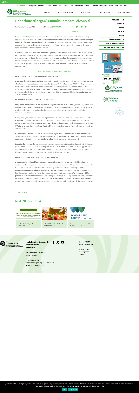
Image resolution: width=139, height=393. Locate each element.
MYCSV (120, 24)
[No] (136, 387)
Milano (88, 6)
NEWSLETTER (118, 20)
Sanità (25, 192)
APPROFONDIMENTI (115, 43)
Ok (64, 390)
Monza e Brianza (100, 6)
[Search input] (69, 2)
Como (49, 6)
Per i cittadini (86, 12)
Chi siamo (47, 12)
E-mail (81, 27)
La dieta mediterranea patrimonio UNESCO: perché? (53, 225)
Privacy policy (84, 250)
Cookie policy (84, 252)
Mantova (79, 6)
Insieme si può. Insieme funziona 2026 (80, 224)
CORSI (121, 27)
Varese (127, 6)
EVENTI (121, 35)
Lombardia (22, 6)
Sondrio (118, 6)
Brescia (41, 6)
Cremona (57, 6)
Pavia (111, 6)
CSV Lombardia (53, 26)
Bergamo (32, 6)
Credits (81, 254)
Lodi (71, 6)
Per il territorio (104, 12)
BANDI (121, 31)
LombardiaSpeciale (27, 37)
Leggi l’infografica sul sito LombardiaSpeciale (54, 71)
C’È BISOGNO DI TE (115, 39)
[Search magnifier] (137, 2)
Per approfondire (124, 12)
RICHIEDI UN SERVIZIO (114, 47)
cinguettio (77, 27)
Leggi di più (73, 390)
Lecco (65, 6)
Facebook (72, 27)
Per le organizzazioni (65, 12)
